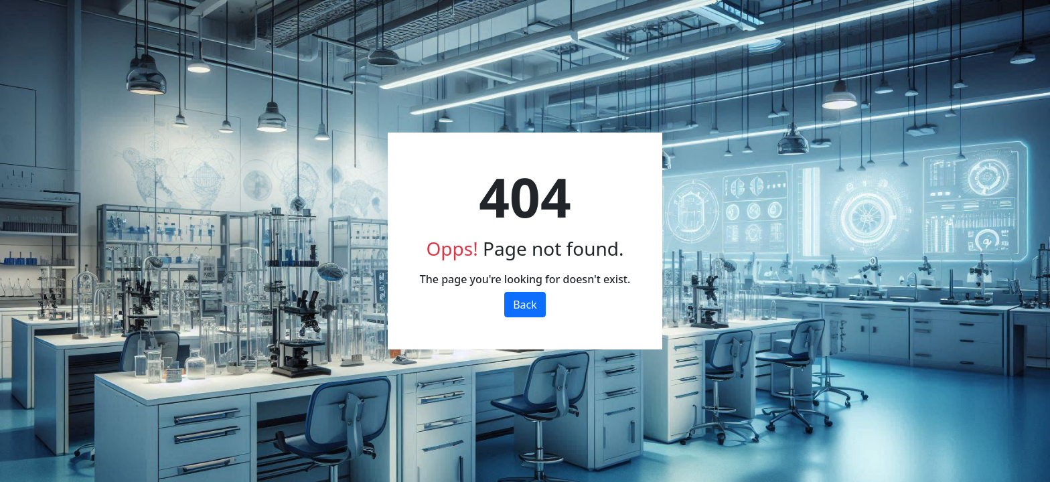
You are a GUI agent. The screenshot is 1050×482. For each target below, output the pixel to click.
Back (525, 304)
